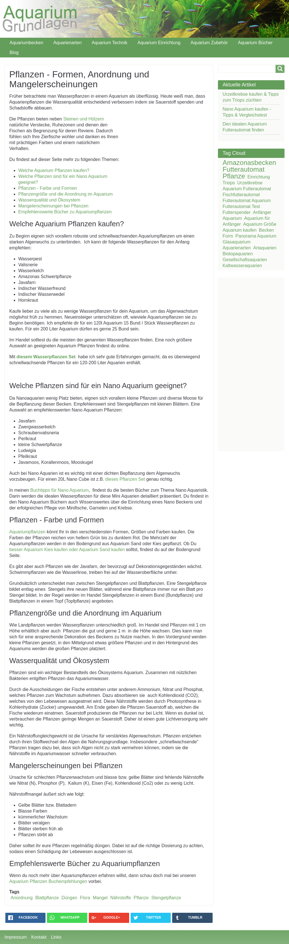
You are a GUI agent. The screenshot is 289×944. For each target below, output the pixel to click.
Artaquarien (264, 247)
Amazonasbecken (249, 162)
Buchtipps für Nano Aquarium (59, 490)
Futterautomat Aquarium (246, 200)
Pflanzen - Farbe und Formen (47, 188)
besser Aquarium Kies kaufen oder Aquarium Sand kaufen (67, 549)
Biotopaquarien (237, 253)
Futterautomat (243, 169)
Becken (266, 230)
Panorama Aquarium (255, 236)
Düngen (69, 897)
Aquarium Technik (110, 42)
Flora (85, 897)
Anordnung (22, 897)
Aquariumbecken (26, 42)
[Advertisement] (159, 152)
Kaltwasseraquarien (242, 265)
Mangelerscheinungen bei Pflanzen (53, 205)
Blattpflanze (47, 897)
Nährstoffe (120, 897)
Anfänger (262, 212)
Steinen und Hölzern (83, 119)
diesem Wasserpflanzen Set (46, 356)
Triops (228, 182)
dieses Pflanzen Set (125, 479)
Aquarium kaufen (239, 230)
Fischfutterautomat (241, 194)
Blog (14, 52)
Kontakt (38, 937)
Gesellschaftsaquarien (244, 259)
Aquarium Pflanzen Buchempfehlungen (48, 881)
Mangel (100, 897)
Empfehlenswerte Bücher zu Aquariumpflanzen (65, 211)
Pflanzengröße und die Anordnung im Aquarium (65, 194)
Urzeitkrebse (250, 182)
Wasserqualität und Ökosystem (49, 200)
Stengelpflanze (166, 897)
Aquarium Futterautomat (246, 188)
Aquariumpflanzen (27, 531)
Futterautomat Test (241, 206)
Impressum (15, 937)
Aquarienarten (67, 42)
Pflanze (141, 897)
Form (227, 236)
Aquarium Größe (259, 224)
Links (56, 937)
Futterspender (236, 212)
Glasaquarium (236, 242)
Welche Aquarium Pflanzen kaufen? (53, 170)
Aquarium (232, 218)
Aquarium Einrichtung (158, 42)
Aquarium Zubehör (209, 42)
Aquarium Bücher (255, 42)
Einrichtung (258, 177)
